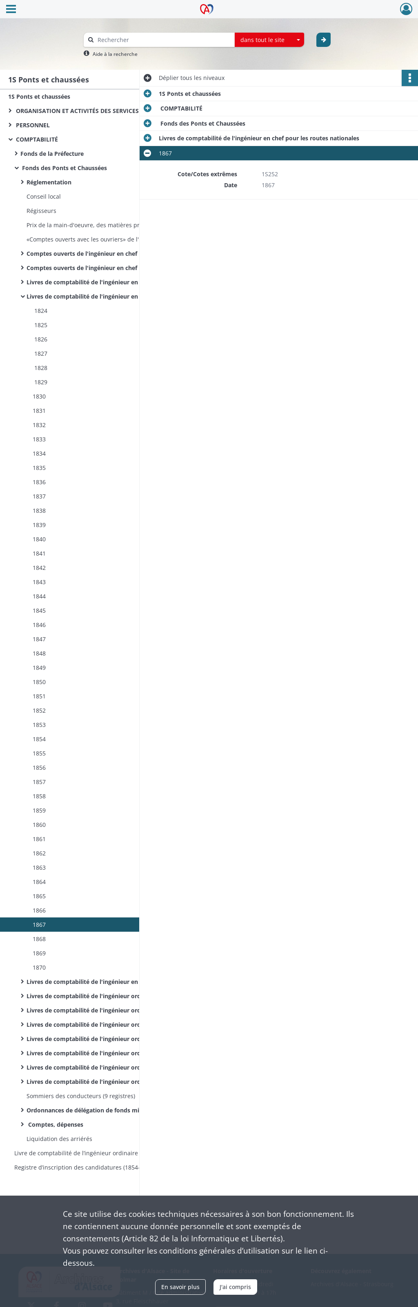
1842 (39, 568)
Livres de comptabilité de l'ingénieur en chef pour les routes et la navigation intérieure (108, 282)
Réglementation (49, 182)
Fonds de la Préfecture (52, 153)
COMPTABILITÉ (36, 139)
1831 (39, 410)
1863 (39, 867)
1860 (39, 825)
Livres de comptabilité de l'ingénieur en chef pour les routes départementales (108, 982)
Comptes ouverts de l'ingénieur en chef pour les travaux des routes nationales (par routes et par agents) (108, 253)
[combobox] (269, 40)
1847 (39, 639)
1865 (39, 896)
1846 (39, 625)
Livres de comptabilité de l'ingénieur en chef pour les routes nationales (108, 296)
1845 (39, 610)
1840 (39, 539)
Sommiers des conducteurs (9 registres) (82, 1096)
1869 (39, 953)
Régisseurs (41, 211)
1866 (39, 910)
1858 (39, 796)
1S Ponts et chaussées (39, 96)
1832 (39, 425)
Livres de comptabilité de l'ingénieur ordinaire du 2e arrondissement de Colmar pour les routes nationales (108, 1053)
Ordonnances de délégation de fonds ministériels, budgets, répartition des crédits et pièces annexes (108, 1110)
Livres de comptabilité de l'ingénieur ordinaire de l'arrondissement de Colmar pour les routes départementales (108, 1010)
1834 (39, 453)
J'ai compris (235, 1287)
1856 (39, 767)
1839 (39, 525)
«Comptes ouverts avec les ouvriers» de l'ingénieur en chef (107, 239)
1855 (39, 753)
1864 (39, 882)
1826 (40, 339)
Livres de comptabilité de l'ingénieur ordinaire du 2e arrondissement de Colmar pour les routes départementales (108, 1067)
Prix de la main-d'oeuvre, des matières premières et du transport (108, 225)
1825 (40, 325)
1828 (40, 368)
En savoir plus (180, 1287)
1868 (39, 939)
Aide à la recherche (115, 54)
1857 (39, 782)
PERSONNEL (32, 125)
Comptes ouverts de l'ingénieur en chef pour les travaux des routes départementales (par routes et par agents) (108, 268)
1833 (39, 439)
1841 (39, 553)
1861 (39, 839)
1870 (39, 967)
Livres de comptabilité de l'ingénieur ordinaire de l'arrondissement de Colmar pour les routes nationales (108, 996)
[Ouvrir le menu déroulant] (11, 10)
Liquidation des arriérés (59, 1139)
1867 (39, 924)
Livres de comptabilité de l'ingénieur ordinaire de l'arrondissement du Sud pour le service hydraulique (108, 1081)
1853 (39, 725)
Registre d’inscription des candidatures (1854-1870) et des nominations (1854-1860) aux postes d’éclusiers (96, 1167)
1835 (39, 468)
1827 (40, 353)
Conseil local (44, 196)
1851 (39, 696)
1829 (40, 382)
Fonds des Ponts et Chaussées (63, 168)
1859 (39, 810)
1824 (40, 311)
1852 (39, 710)
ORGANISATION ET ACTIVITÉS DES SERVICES (76, 111)
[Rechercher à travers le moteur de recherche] (163, 39)
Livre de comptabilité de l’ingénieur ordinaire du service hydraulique (96, 1153)
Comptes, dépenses (55, 1124)
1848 (39, 653)
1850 (39, 682)
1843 (39, 582)
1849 (39, 667)
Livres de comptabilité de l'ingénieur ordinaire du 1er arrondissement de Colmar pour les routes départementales (108, 1039)
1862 (39, 853)
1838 (39, 510)
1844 (39, 596)
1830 (39, 396)
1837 (39, 496)
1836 (39, 482)
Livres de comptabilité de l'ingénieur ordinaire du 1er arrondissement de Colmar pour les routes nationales (108, 1024)
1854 (39, 739)
